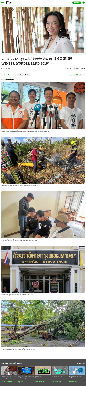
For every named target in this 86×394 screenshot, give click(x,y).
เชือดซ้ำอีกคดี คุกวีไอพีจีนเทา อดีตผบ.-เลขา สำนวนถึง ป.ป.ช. (17, 295)
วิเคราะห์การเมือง (6, 382)
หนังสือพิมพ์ (67, 69)
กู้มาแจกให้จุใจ (39, 377)
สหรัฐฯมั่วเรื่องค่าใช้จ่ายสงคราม (75, 378)
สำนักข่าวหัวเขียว (40, 382)
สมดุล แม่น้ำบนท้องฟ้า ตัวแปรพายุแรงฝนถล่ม (26, 378)
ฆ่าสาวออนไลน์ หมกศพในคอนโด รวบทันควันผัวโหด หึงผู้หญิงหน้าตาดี (19, 240)
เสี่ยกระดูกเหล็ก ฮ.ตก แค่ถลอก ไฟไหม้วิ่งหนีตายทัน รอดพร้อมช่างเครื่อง (20, 186)
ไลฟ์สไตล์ (76, 69)
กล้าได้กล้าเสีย (56, 382)
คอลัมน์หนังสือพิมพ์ (12, 363)
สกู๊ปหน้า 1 (21, 382)
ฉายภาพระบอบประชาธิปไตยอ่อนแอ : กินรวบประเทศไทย (8, 378)
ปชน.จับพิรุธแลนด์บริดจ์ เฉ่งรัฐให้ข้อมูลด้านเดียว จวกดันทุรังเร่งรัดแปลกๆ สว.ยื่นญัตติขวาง (25, 131)
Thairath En (77, 2)
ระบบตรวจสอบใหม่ (57, 377)
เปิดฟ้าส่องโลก (73, 382)
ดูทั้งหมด (81, 364)
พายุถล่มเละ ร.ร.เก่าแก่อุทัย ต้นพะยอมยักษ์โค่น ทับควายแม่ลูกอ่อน (18, 349)
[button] (71, 74)
